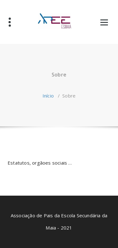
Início (48, 95)
